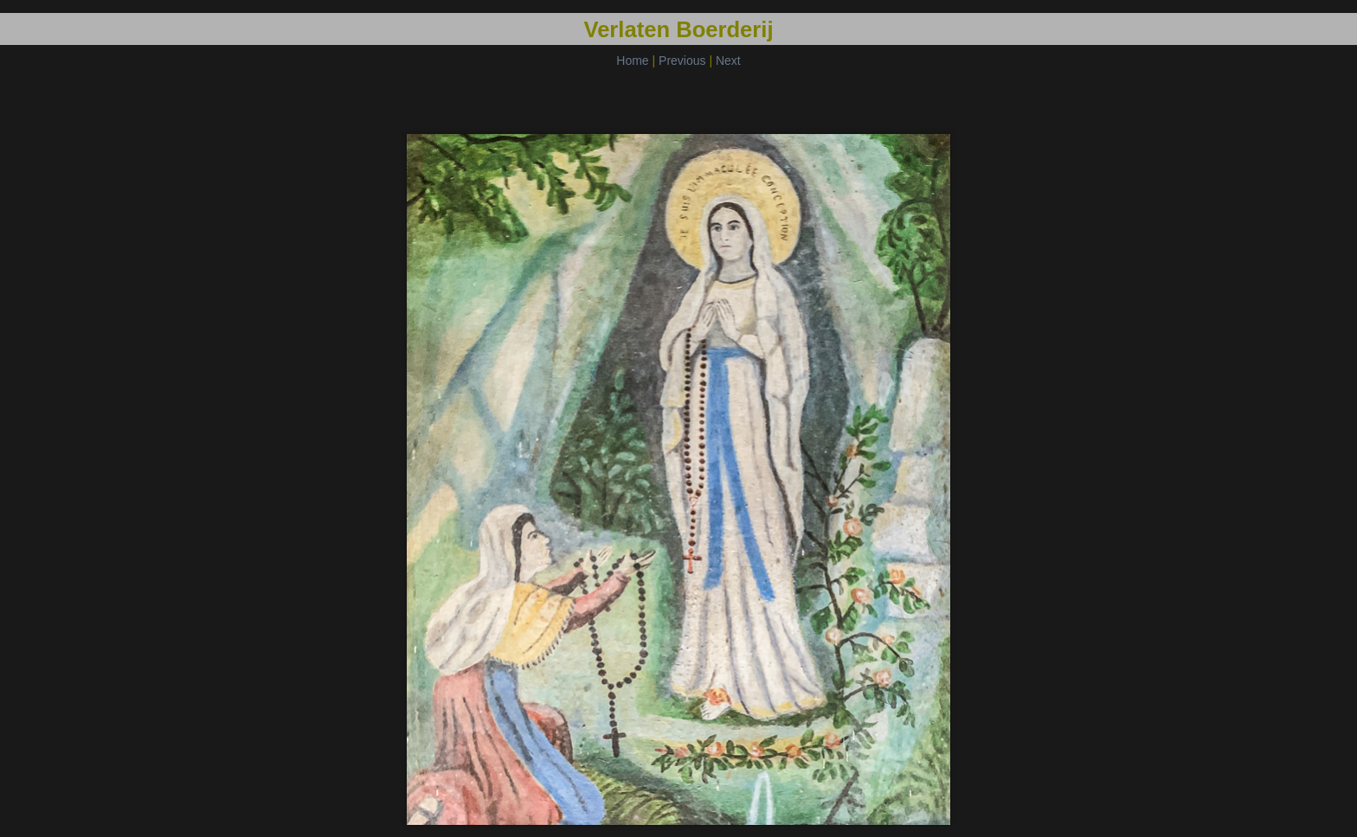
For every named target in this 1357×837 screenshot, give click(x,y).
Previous (682, 60)
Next (728, 60)
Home (632, 60)
